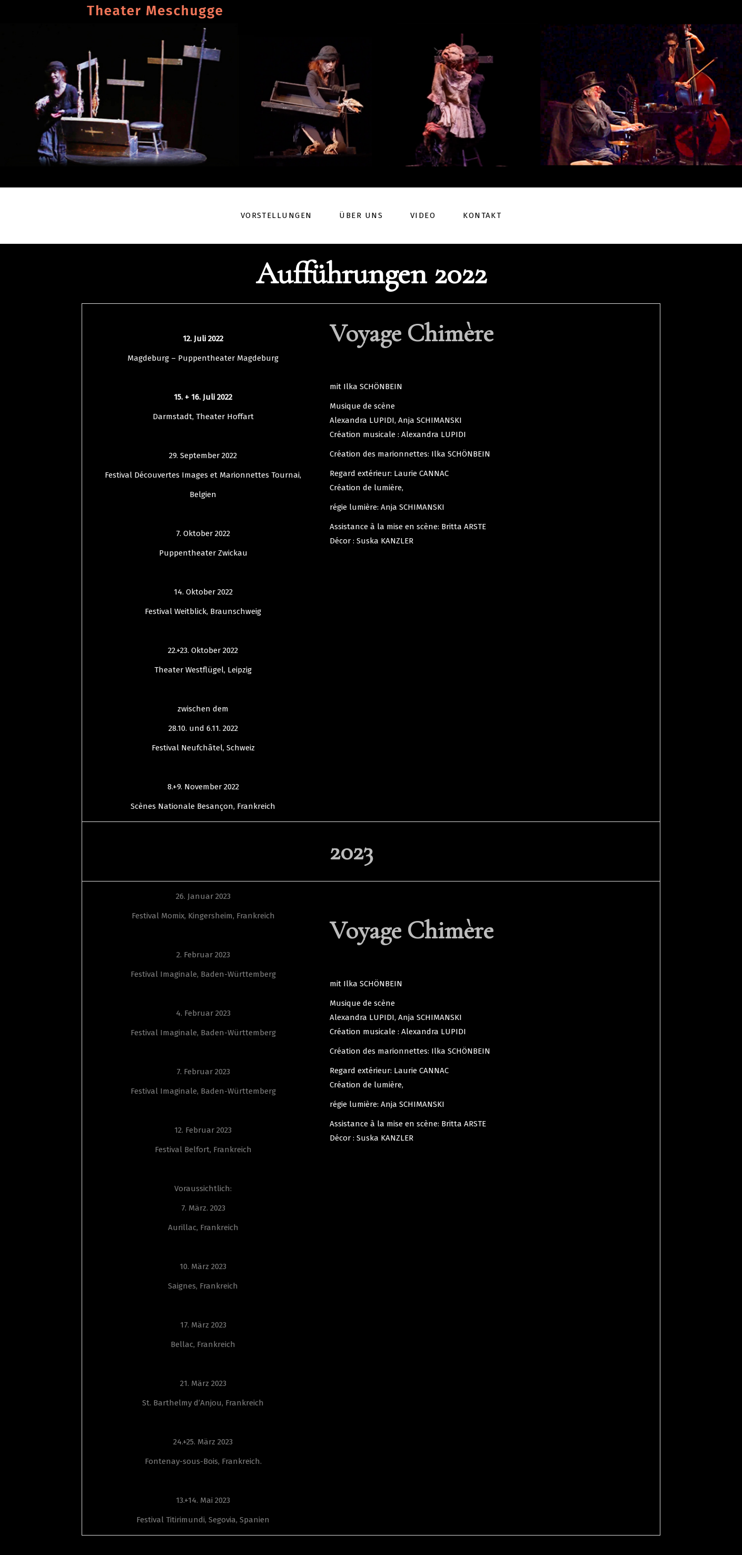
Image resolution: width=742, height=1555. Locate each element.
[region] (371, 94)
